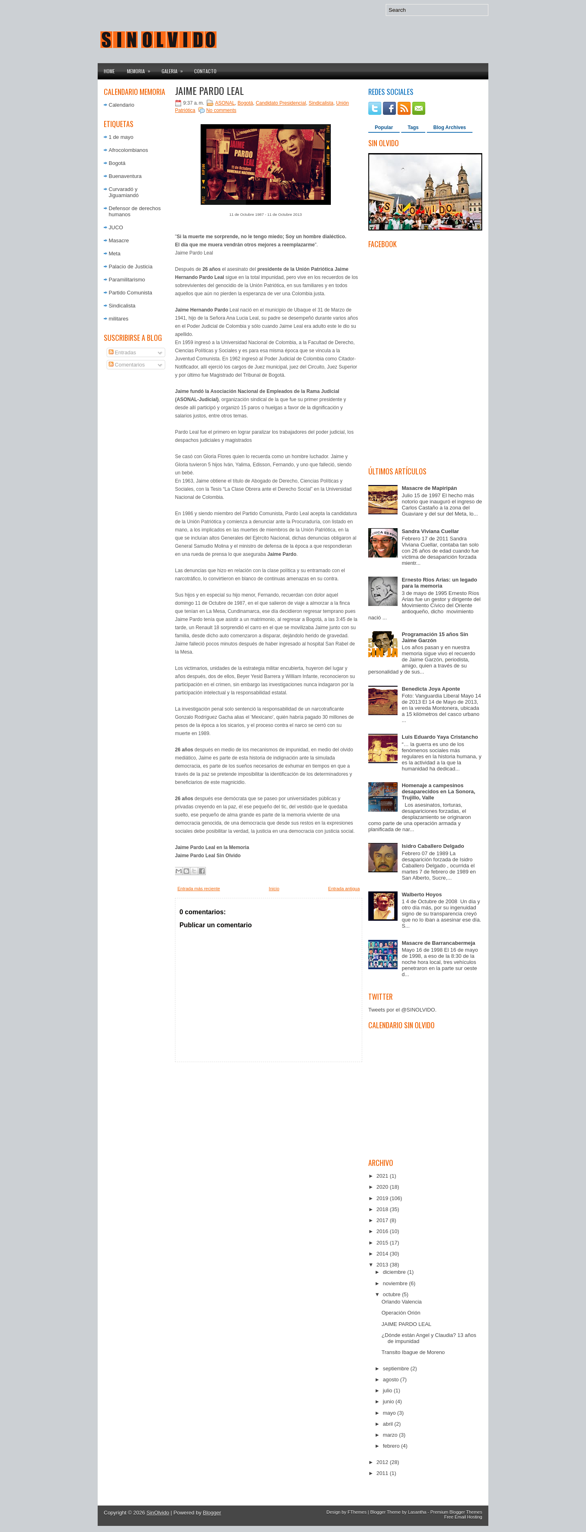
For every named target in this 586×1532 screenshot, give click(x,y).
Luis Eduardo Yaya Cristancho (440, 737)
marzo (391, 1435)
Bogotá (117, 163)
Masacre (119, 240)
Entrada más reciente (198, 888)
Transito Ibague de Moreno (413, 1352)
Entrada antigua (344, 888)
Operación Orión (400, 1313)
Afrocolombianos (128, 150)
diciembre (395, 1272)
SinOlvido (157, 1513)
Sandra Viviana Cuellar (430, 531)
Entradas (122, 352)
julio (388, 1390)
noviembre (396, 1283)
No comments (221, 110)
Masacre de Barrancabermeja (438, 943)
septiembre (397, 1368)
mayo (390, 1413)
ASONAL (225, 103)
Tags (413, 127)
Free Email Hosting (463, 1516)
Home (109, 71)
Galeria (175, 69)
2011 (383, 1473)
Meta (114, 253)
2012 (383, 1462)
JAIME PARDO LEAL (209, 90)
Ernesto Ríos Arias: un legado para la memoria (439, 583)
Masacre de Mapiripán (429, 488)
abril (388, 1424)
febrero (392, 1446)
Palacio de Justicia (131, 266)
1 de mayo (121, 137)
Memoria (141, 69)
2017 (383, 1220)
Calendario (121, 105)
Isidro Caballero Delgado (433, 846)
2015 (383, 1243)
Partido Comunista (130, 293)
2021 (383, 1176)
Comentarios (127, 365)
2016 (383, 1231)
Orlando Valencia (401, 1302)
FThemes (357, 1512)
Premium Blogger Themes (456, 1512)
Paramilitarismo (127, 280)
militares (118, 319)
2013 (383, 1265)
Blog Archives (449, 127)
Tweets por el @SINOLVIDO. (402, 1010)
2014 (383, 1254)
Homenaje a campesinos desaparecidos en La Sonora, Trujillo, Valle (438, 791)
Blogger (212, 1513)
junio (389, 1401)
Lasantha (417, 1512)
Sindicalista (122, 306)
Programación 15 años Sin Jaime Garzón (435, 637)
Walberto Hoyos (422, 894)
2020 (383, 1187)
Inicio (274, 888)
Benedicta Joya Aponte (431, 689)
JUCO (116, 227)
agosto (391, 1379)
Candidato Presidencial (281, 103)
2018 (383, 1209)
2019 (383, 1198)
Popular (384, 127)
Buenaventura (125, 176)
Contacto (205, 71)
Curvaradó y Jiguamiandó (124, 192)
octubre (392, 1294)
